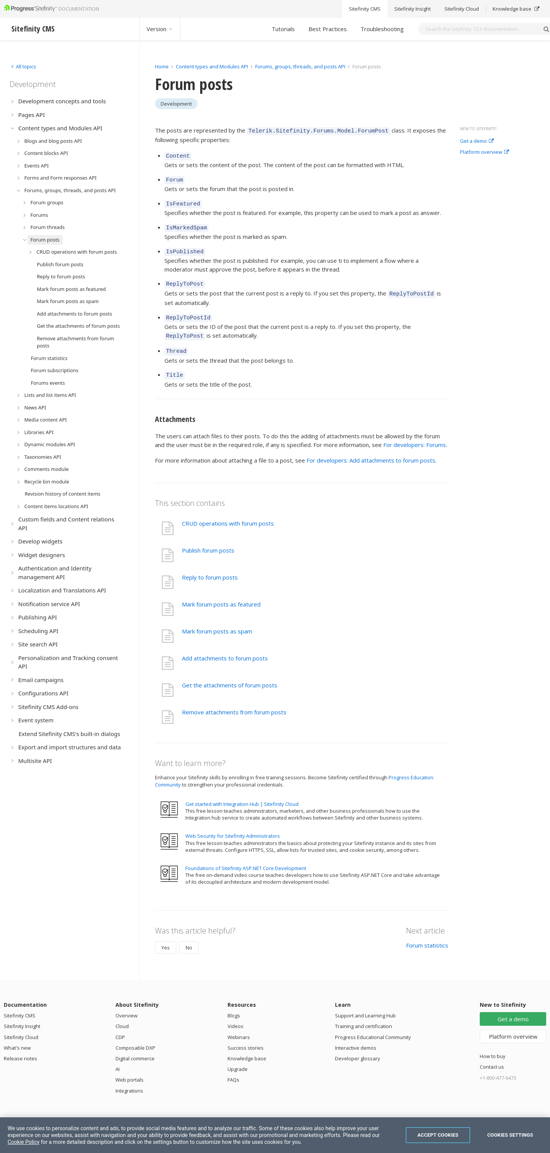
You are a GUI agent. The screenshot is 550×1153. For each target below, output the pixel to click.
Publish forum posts (208, 536)
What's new (17, 1034)
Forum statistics (427, 931)
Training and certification (363, 1012)
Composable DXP (135, 1034)
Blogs (234, 1001)
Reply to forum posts (210, 563)
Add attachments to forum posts (225, 644)
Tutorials (283, 29)
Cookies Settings (510, 1135)
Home (162, 66)
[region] (275, 1135)
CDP (120, 1023)
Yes (165, 933)
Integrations (129, 1077)
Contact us (492, 1053)
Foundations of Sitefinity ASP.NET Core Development (245, 854)
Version (160, 29)
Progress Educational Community (373, 1023)
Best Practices (327, 29)
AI (117, 1055)
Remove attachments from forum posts (234, 698)
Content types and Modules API (212, 66)
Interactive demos (355, 1034)
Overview (126, 1001)
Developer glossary (357, 1044)
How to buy (493, 1042)
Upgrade (238, 1055)
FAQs (233, 1066)
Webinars (239, 1023)
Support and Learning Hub (365, 1001)
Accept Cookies (437, 1135)
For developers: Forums (414, 431)
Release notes (20, 1044)
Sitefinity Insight (22, 1012)
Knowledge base (247, 1044)
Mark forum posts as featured (221, 590)
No (189, 933)
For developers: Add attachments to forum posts (371, 446)
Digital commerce (135, 1044)
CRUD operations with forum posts (228, 509)
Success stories (246, 1034)
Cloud (122, 1012)
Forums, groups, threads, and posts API (300, 66)
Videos (235, 1012)
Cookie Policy (24, 1142)
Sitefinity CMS (19, 1001)
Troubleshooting (382, 29)
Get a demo (477, 141)
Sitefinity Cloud (21, 1023)
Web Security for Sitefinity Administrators (232, 822)
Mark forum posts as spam (217, 617)
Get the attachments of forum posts (229, 671)
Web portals (129, 1066)
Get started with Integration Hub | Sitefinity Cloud (242, 790)
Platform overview (484, 152)
